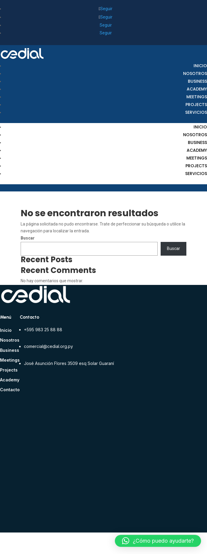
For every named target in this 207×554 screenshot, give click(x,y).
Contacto (10, 389)
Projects (196, 105)
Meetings (196, 97)
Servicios (196, 112)
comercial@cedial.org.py (48, 346)
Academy (197, 89)
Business (197, 81)
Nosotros (195, 73)
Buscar (28, 238)
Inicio (200, 66)
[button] (158, 541)
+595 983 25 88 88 (43, 329)
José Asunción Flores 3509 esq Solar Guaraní (69, 363)
